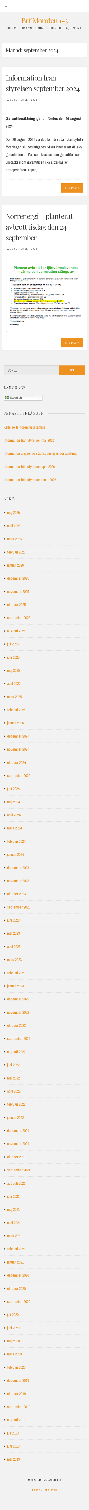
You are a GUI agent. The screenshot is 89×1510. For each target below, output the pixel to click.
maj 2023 (13, 933)
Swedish (13, 398)
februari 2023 (16, 972)
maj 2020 (13, 1341)
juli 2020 (13, 1314)
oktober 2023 (16, 893)
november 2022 (18, 1012)
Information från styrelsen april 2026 (29, 466)
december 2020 (18, 1275)
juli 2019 (13, 1433)
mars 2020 (14, 1354)
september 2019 (18, 1406)
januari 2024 (15, 854)
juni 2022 (13, 1064)
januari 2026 (15, 565)
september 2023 (18, 907)
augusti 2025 (16, 631)
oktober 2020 (16, 1288)
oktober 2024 (16, 762)
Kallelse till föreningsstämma (24, 427)
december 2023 (18, 867)
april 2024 (13, 815)
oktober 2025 (16, 604)
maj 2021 (13, 1209)
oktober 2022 (16, 1025)
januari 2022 (15, 1117)
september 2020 (18, 1301)
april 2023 (13, 946)
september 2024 (18, 775)
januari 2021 (15, 1262)
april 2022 (13, 1091)
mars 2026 (14, 538)
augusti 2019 (16, 1419)
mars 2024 (14, 828)
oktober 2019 (16, 1393)
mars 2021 (14, 1235)
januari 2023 (15, 986)
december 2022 (18, 999)
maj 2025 (13, 670)
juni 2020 (13, 1327)
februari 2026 (16, 552)
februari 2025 (16, 709)
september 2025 (18, 617)
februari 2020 (16, 1367)
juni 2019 (13, 1446)
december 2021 (18, 1130)
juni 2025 (13, 657)
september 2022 (18, 1038)
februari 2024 (16, 841)
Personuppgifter (44, 1490)
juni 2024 (13, 788)
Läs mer (72, 187)
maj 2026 (13, 512)
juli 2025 (13, 644)
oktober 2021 (16, 1157)
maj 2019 (13, 1459)
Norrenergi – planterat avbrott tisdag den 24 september (39, 226)
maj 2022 (13, 1078)
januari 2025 (15, 722)
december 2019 (18, 1380)
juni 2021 (13, 1196)
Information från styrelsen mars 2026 (30, 479)
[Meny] (6, 6)
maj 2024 (13, 802)
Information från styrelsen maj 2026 (29, 440)
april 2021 (13, 1222)
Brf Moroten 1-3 (44, 20)
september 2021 (18, 1170)
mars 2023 (14, 959)
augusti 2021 (16, 1183)
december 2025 (18, 578)
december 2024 (18, 736)
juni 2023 (13, 920)
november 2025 (18, 591)
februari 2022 (16, 1104)
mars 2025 (14, 696)
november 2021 (18, 1143)
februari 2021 (16, 1248)
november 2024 (18, 749)
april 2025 (13, 683)
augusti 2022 (16, 1051)
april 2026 (13, 525)
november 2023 (18, 880)
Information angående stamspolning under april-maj (40, 453)
